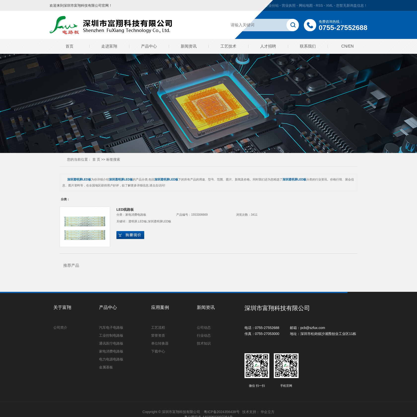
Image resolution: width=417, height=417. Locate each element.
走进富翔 (109, 46)
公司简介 (60, 327)
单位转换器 (160, 343)
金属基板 (106, 367)
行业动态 (204, 335)
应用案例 (160, 307)
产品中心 (149, 46)
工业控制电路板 (111, 335)
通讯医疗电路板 (111, 343)
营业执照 (289, 5)
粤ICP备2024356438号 (221, 412)
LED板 (142, 221)
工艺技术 (228, 46)
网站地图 (306, 5)
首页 (69, 46)
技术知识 (204, 343)
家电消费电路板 (135, 214)
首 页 (96, 159)
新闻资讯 (189, 46)
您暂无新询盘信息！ (351, 5)
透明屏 (132, 221)
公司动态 (204, 327)
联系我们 (308, 46)
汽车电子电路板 (111, 327)
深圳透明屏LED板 (159, 221)
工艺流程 (158, 327)
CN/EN (347, 46)
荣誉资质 (158, 335)
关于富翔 (62, 307)
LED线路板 (125, 209)
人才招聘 (268, 46)
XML (329, 5)
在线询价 (130, 235)
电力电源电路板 (111, 359)
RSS (319, 5)
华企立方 (268, 412)
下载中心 (158, 351)
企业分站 (272, 5)
